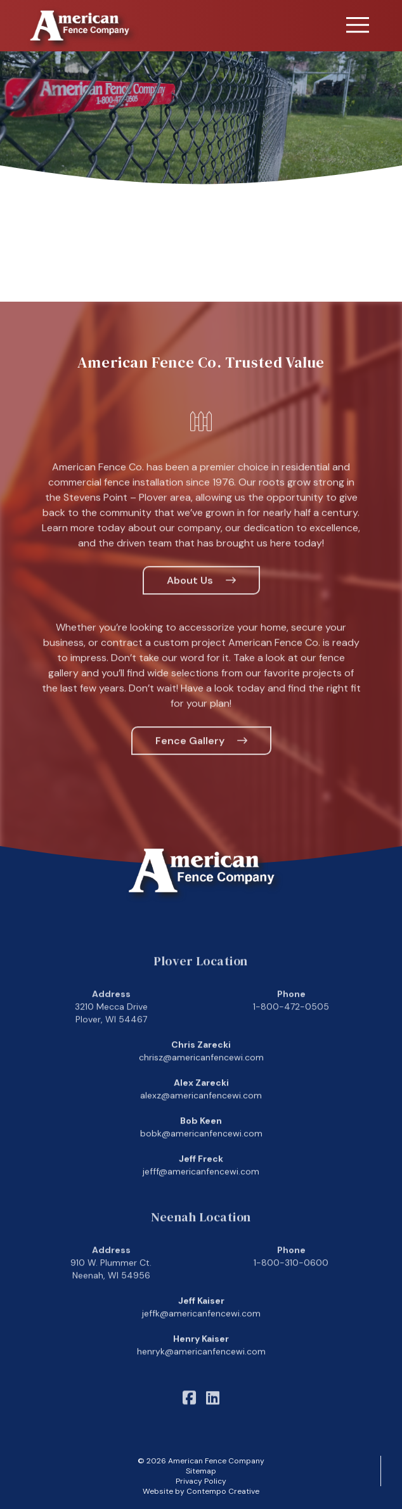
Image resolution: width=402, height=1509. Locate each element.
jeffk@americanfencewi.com (201, 1329)
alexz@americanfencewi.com (201, 1111)
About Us (190, 596)
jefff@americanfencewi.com (201, 1187)
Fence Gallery (189, 756)
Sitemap (201, 1471)
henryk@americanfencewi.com (201, 1367)
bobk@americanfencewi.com (201, 1149)
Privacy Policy (201, 1481)
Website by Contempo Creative (201, 1491)
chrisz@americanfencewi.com (201, 1073)
